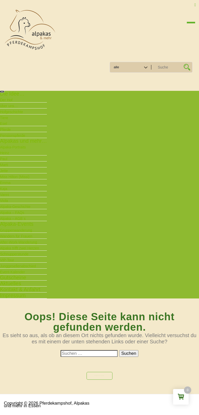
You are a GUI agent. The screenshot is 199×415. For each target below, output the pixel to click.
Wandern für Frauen (16, 236)
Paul (3, 159)
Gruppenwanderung (16, 230)
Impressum (13, 295)
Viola (4, 201)
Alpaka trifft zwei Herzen (19, 248)
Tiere (4, 118)
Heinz (4, 153)
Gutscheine (13, 277)
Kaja (3, 189)
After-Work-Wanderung (18, 242)
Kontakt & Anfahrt (20, 289)
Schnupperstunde (14, 254)
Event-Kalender (12, 272)
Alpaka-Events (16, 224)
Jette (4, 171)
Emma (5, 183)
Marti (4, 165)
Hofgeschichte (11, 112)
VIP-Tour (7, 260)
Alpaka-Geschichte (15, 207)
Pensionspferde (12, 135)
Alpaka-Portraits (13, 147)
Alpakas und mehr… (23, 141)
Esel (3, 123)
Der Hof (6, 100)
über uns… (9, 106)
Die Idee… (12, 94)
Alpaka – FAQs (12, 212)
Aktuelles (10, 283)
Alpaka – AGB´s (13, 218)
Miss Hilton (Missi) (15, 177)
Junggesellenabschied (18, 266)
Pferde (5, 129)
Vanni (4, 195)
